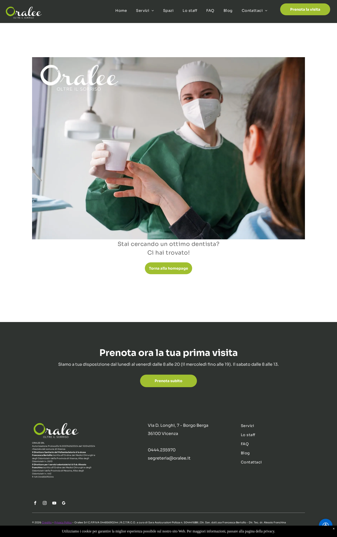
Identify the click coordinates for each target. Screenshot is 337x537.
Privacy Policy (63, 522)
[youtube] (54, 503)
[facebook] (35, 503)
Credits (47, 522)
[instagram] (45, 503)
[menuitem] (121, 11)
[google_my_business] (64, 503)
